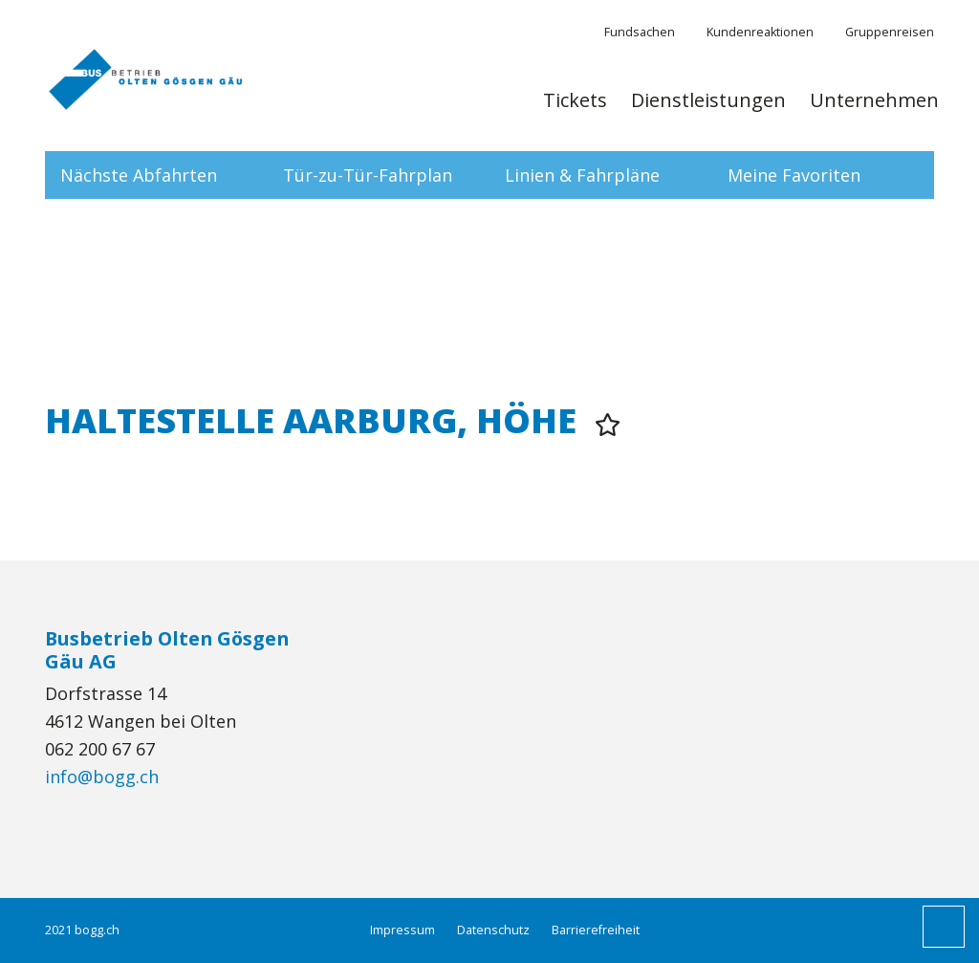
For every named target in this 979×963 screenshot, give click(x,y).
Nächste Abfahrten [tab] (138, 175)
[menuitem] (575, 109)
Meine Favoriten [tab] (794, 175)
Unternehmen (874, 100)
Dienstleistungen (708, 100)
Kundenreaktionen (760, 32)
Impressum (402, 930)
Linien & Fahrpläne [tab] (582, 175)
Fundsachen (639, 32)
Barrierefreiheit (596, 930)
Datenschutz (493, 930)
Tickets (575, 100)
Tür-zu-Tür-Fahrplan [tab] (367, 175)
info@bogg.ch (102, 776)
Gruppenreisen (889, 32)
